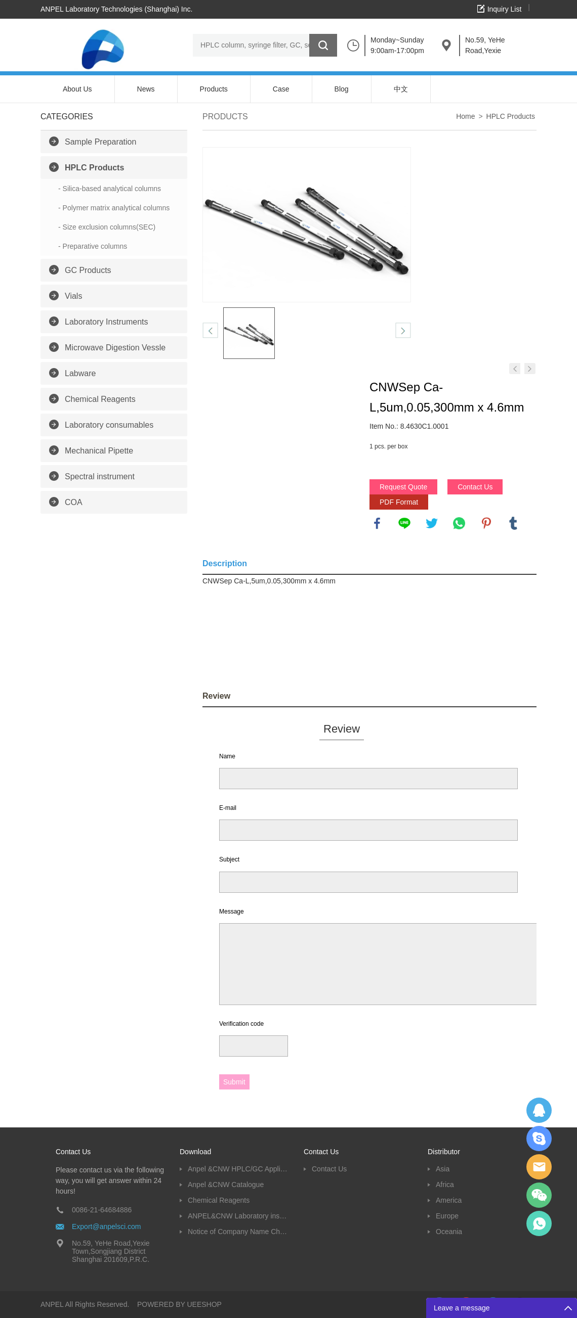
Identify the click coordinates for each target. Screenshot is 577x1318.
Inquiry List (504, 9)
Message (231, 911)
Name (227, 756)
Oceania (449, 1232)
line (404, 523)
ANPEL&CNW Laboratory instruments (238, 1216)
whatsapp (459, 523)
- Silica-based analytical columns (109, 189)
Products (214, 89)
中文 (401, 89)
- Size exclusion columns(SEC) (106, 227)
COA (74, 502)
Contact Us (475, 487)
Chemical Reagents (100, 399)
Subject (229, 859)
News (146, 89)
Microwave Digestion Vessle (115, 347)
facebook (377, 523)
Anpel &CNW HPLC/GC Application (238, 1169)
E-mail (227, 807)
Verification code (241, 1023)
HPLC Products (94, 167)
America (449, 1200)
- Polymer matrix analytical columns (114, 208)
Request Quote (403, 487)
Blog (342, 89)
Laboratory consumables (109, 425)
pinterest (486, 523)
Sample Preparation (100, 142)
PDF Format (399, 502)
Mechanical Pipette (99, 450)
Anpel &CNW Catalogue (226, 1184)
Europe (447, 1216)
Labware (80, 373)
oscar (539, 1223)
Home (465, 116)
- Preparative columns (92, 246)
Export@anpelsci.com (106, 1226)
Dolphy (539, 1110)
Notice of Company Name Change (238, 1232)
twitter (431, 523)
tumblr (513, 523)
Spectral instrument (100, 476)
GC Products (88, 270)
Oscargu (539, 1138)
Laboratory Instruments (106, 321)
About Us (77, 89)
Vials (73, 296)
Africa (445, 1184)
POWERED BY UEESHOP (179, 1304)
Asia (442, 1169)
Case (281, 89)
